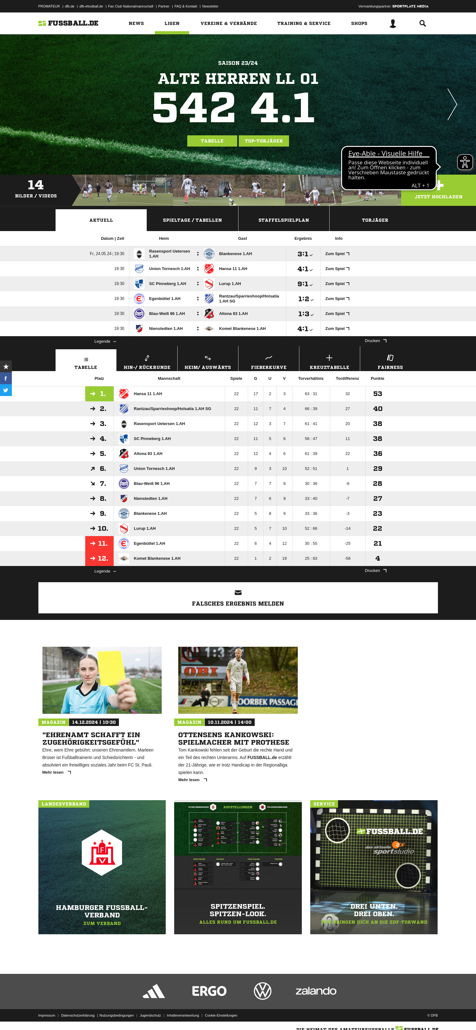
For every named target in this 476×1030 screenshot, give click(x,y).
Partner (163, 6)
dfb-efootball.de (91, 6)
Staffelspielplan (283, 220)
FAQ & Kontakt (185, 6)
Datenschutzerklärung (78, 1015)
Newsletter (210, 6)
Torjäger (375, 220)
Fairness (390, 361)
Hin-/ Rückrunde (147, 361)
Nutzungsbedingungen (117, 1015)
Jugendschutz (150, 1015)
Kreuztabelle (329, 361)
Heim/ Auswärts (208, 361)
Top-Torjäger (264, 141)
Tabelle (212, 141)
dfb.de (70, 6)
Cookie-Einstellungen (221, 1015)
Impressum (46, 1015)
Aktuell (101, 220)
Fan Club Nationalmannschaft (130, 6)
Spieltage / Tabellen (192, 220)
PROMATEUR (49, 6)
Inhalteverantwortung (183, 1015)
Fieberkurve (269, 361)
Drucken (375, 340)
